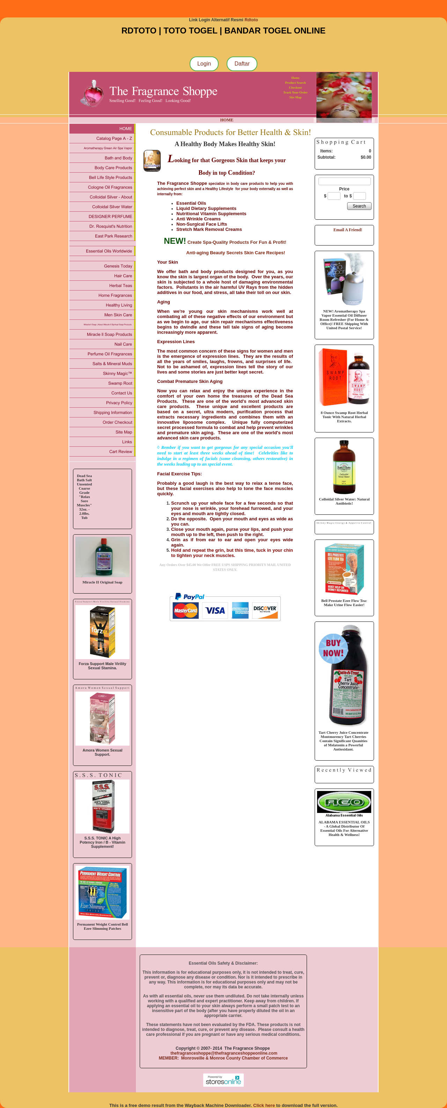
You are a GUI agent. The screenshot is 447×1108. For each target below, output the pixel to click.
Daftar (242, 64)
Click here (264, 1105)
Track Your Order (295, 92)
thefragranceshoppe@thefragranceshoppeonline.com (223, 1053)
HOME (227, 120)
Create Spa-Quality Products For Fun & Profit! (237, 242)
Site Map (296, 97)
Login (204, 64)
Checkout (295, 87)
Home (296, 78)
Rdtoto (251, 19)
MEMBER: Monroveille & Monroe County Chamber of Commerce (223, 1058)
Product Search (295, 82)
